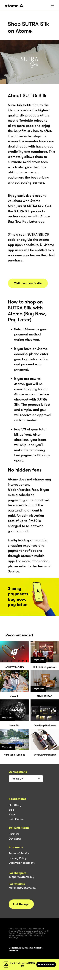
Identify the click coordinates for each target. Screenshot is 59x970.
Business (14, 834)
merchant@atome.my (22, 887)
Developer (15, 838)
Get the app (21, 904)
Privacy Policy (18, 858)
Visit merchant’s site (28, 283)
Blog (11, 809)
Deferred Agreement (22, 862)
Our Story (15, 805)
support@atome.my (21, 876)
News (12, 814)
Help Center (16, 819)
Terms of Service (19, 853)
